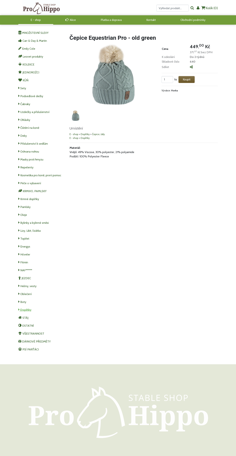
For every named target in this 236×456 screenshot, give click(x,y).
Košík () (209, 8)
